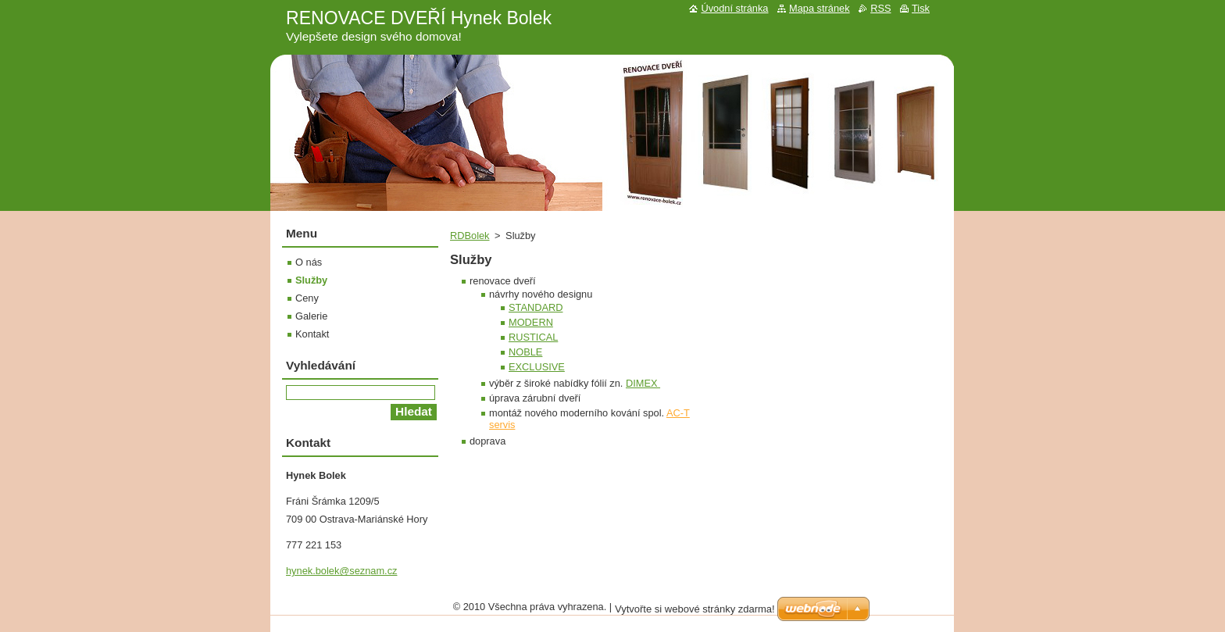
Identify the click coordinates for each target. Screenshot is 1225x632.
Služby (311, 280)
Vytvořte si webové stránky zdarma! (695, 609)
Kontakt (312, 334)
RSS (880, 8)
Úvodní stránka (734, 8)
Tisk (921, 8)
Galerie (311, 316)
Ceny (307, 298)
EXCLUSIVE (537, 367)
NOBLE (525, 352)
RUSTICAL (533, 337)
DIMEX (643, 383)
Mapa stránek (819, 8)
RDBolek (470, 235)
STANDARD (535, 307)
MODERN (531, 322)
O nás (308, 262)
